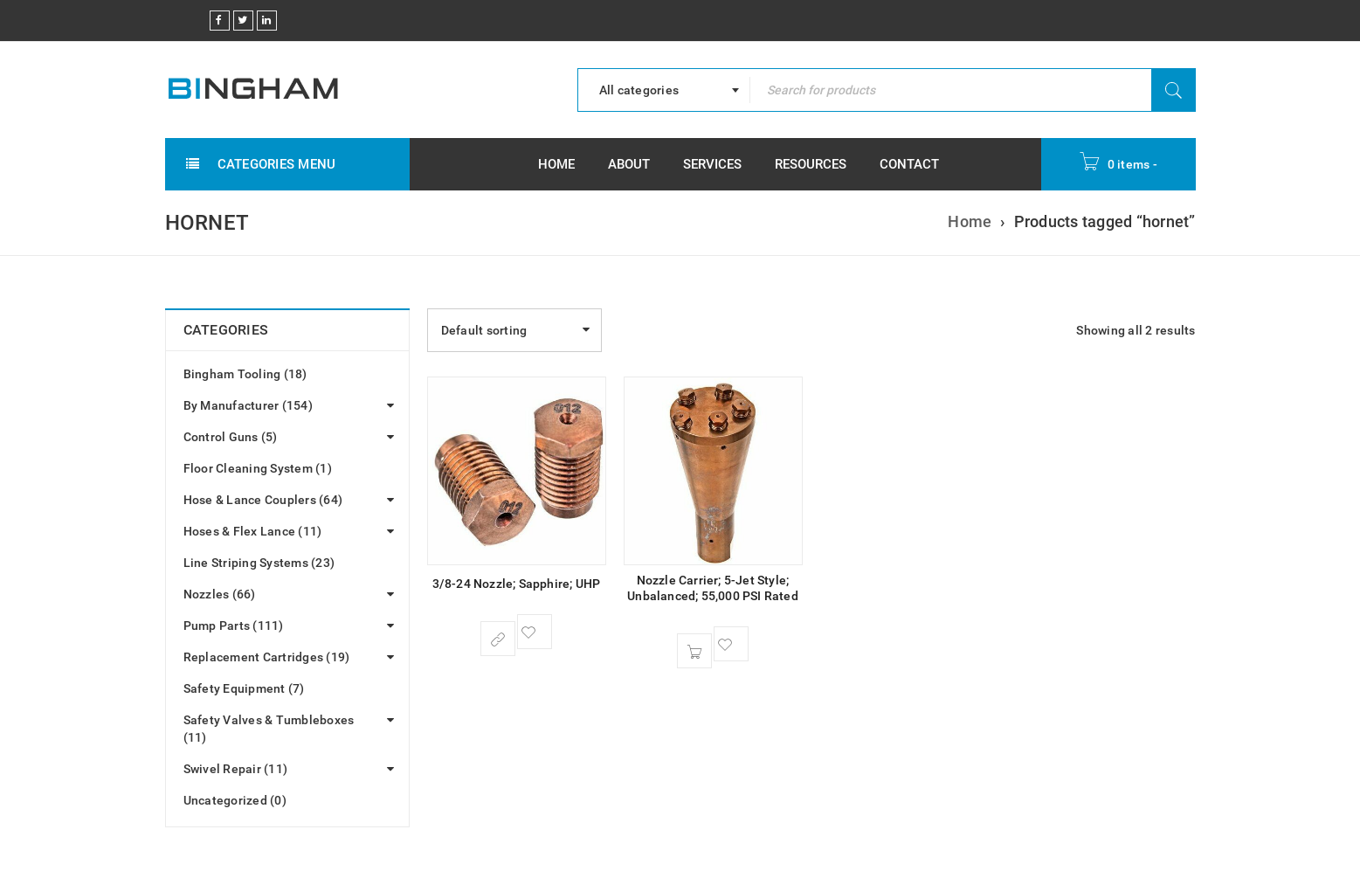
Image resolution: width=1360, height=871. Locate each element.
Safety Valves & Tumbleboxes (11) (269, 728)
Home (969, 221)
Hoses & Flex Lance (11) (252, 531)
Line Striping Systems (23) (259, 563)
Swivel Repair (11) (235, 769)
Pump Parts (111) (233, 626)
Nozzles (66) (219, 594)
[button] (694, 650)
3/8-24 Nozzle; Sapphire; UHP (516, 584)
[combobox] (663, 90)
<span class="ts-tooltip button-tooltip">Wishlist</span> (534, 631)
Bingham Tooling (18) (245, 374)
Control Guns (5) (230, 437)
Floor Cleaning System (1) (257, 468)
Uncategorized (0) (234, 800)
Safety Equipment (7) (244, 688)
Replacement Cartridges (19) (266, 657)
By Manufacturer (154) (248, 405)
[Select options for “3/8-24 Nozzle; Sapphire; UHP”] (497, 638)
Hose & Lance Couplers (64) (263, 500)
